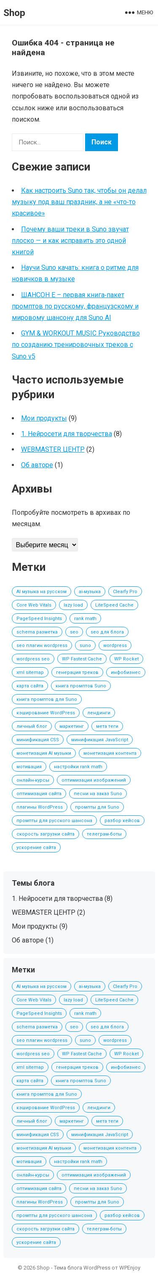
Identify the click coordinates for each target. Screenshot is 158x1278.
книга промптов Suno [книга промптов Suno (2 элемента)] (81, 686)
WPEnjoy (129, 1268)
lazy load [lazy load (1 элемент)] (73, 605)
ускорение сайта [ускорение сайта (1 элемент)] (36, 847)
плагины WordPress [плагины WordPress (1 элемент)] (39, 807)
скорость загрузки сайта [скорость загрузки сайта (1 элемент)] (45, 834)
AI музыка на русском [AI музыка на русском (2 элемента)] (41, 591)
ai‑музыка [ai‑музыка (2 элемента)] (90, 591)
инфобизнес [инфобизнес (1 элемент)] (126, 672)
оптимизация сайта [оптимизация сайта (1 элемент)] (39, 793)
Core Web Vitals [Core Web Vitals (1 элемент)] (33, 605)
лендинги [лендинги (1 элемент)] (98, 713)
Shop (14, 12)
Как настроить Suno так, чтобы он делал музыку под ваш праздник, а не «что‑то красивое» (79, 201)
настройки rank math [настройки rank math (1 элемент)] (78, 766)
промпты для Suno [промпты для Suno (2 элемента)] (97, 807)
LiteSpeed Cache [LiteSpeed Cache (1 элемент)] (114, 605)
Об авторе (37, 465)
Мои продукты (44, 418)
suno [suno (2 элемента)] (85, 645)
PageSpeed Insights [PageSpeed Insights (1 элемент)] (39, 618)
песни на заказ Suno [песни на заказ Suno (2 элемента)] (98, 793)
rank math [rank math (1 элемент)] (85, 618)
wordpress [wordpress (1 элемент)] (115, 645)
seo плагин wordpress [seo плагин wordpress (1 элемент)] (41, 645)
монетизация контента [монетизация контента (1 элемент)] (110, 753)
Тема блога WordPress (82, 1268)
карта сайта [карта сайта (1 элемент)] (29, 686)
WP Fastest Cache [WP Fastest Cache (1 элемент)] (82, 659)
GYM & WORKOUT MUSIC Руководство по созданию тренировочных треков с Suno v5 (76, 344)
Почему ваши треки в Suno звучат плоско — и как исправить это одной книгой (70, 240)
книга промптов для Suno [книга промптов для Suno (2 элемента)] (46, 699)
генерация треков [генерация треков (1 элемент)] (77, 672)
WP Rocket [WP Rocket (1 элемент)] (126, 659)
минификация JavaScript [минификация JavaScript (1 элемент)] (99, 740)
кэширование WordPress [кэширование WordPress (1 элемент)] (45, 713)
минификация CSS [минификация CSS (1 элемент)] (37, 740)
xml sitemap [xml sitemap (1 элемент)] (30, 672)
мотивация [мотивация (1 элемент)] (29, 766)
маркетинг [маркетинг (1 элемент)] (71, 726)
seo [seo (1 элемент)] (74, 632)
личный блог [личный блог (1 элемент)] (31, 726)
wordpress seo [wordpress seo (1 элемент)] (33, 659)
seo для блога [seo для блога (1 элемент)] (107, 632)
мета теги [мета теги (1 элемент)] (107, 726)
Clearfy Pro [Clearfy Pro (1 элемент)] (125, 591)
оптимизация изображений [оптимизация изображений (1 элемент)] (94, 780)
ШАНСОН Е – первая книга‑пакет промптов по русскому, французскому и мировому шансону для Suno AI (75, 306)
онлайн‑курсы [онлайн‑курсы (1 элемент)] (33, 780)
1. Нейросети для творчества (66, 434)
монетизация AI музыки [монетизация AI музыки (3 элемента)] (43, 753)
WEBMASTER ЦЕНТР (53, 449)
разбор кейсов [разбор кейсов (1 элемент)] (122, 820)
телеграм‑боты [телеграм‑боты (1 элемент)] (104, 834)
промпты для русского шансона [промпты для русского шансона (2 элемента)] (54, 820)
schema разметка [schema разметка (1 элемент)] (37, 632)
